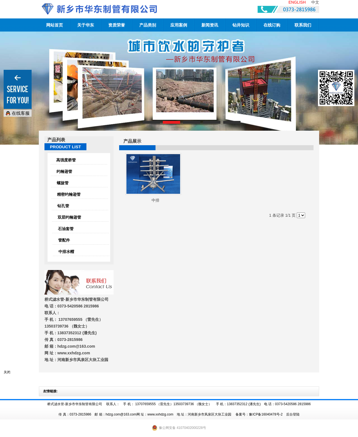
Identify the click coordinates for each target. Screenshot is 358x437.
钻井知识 (240, 25)
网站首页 (54, 25)
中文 (315, 2)
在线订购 (271, 25)
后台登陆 (293, 414)
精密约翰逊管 (69, 194)
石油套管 (66, 228)
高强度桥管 (66, 160)
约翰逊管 (64, 171)
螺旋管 (63, 183)
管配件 (64, 240)
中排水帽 (66, 251)
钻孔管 (63, 206)
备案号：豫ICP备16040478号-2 (258, 414)
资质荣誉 (116, 25)
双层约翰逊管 (69, 217)
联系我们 (303, 25)
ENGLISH (297, 2)
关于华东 (85, 25)
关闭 (7, 372)
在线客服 (18, 113)
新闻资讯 (209, 25)
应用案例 (178, 25)
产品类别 (147, 25)
